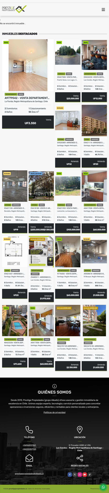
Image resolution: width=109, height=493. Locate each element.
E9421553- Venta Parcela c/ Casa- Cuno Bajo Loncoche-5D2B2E (67, 208)
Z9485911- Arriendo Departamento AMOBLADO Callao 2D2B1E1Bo (41, 277)
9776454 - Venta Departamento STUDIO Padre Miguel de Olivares (67, 274)
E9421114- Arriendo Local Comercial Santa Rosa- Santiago (94, 143)
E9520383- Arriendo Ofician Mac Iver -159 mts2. (67, 143)
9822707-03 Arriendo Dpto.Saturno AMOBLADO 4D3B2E (67, 346)
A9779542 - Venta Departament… (27, 98)
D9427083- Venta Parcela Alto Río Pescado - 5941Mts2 (67, 77)
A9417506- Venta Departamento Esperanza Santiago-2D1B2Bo (41, 343)
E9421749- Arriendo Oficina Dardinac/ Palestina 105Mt (14, 208)
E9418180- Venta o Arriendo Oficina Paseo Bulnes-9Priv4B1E (41, 208)
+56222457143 (29, 449)
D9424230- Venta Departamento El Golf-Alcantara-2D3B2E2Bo (94, 77)
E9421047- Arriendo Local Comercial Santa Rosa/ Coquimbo (14, 274)
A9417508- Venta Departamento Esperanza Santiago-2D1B (94, 208)
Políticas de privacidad (54, 412)
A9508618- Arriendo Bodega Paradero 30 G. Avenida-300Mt (94, 274)
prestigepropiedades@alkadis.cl (29, 473)
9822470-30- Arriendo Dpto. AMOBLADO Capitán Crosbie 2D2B (94, 346)
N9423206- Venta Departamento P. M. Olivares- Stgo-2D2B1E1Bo (14, 343)
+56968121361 (29, 445)
